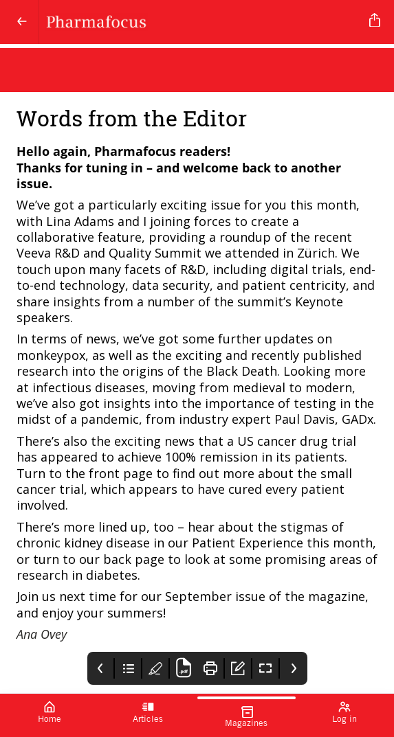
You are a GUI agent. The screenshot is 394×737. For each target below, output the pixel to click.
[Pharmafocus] (201, 22)
